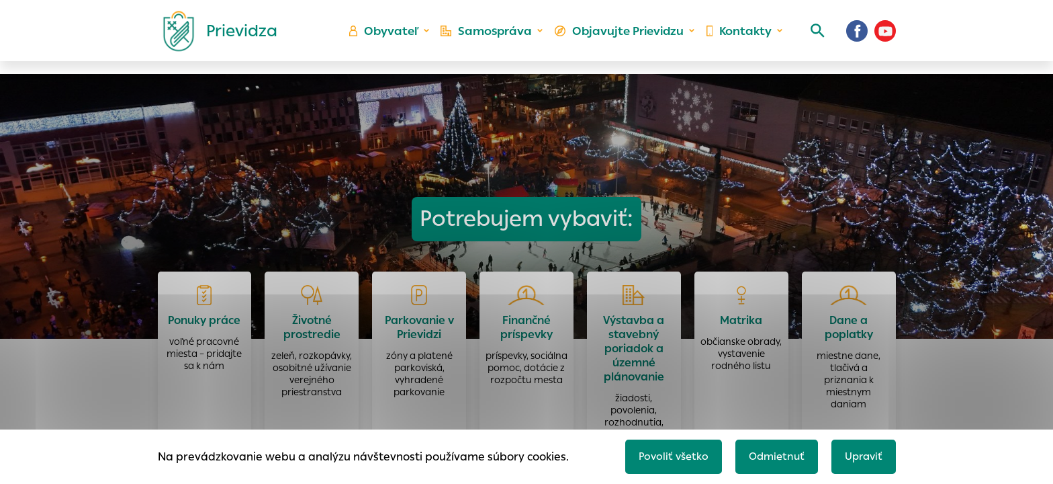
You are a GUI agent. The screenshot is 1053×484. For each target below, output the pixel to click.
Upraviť (861, 455)
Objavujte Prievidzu (621, 37)
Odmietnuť (771, 455)
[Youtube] (885, 37)
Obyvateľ (393, 37)
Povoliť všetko (665, 455)
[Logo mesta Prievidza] (215, 37)
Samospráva (493, 37)
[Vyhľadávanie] (812, 37)
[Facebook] (857, 37)
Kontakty (737, 37)
